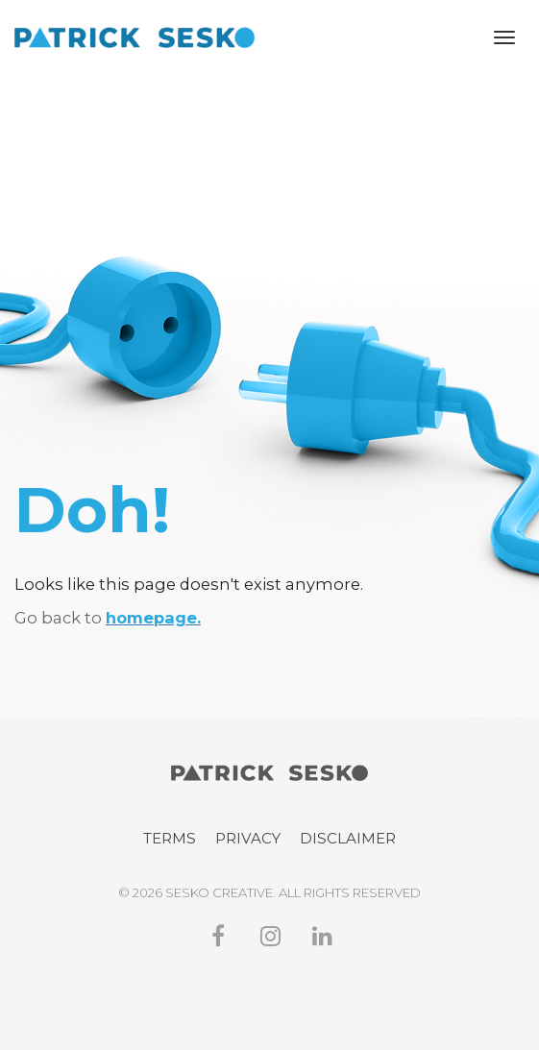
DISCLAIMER (348, 838)
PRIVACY (248, 838)
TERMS (169, 838)
